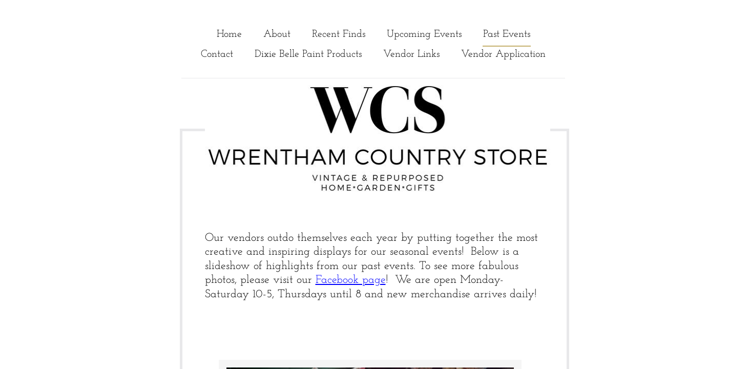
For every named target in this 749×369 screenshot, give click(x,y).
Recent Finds (338, 34)
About (276, 34)
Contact (217, 54)
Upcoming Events (424, 34)
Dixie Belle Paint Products (308, 54)
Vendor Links (411, 54)
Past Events (506, 34)
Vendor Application (503, 54)
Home (229, 34)
